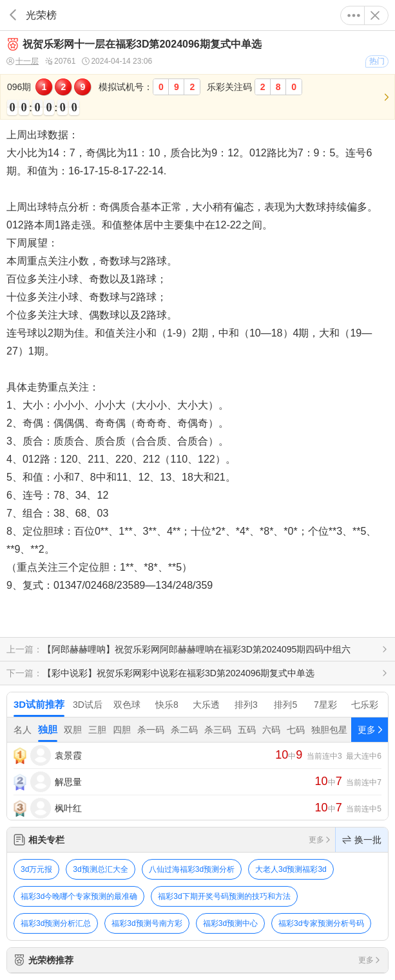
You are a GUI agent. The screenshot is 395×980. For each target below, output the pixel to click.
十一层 (22, 61)
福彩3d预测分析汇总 (56, 923)
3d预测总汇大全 (100, 869)
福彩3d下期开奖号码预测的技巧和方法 (224, 896)
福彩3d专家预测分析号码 (321, 923)
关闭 (375, 15)
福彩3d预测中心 (230, 923)
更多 (353, 15)
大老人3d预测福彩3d (291, 869)
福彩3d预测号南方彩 (146, 923)
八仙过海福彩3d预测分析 (192, 869)
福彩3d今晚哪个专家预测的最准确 (79, 896)
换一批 (361, 839)
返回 (13, 15)
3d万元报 (36, 869)
